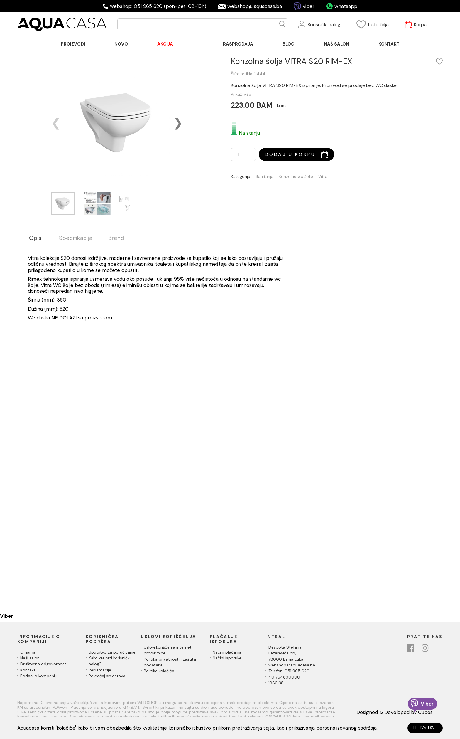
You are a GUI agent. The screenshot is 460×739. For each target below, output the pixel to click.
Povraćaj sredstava (107, 676)
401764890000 (284, 677)
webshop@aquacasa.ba (254, 6)
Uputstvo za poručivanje (112, 652)
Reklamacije (100, 670)
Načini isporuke (227, 658)
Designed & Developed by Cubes (394, 712)
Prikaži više (241, 94)
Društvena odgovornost (43, 663)
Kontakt (27, 670)
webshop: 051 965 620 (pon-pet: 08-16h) (158, 6)
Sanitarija (264, 176)
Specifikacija (75, 238)
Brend (116, 238)
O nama (27, 652)
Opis (35, 238)
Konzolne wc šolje (296, 176)
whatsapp (345, 6)
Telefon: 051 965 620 (289, 671)
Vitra (322, 176)
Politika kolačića (159, 671)
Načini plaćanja (227, 652)
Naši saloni (30, 658)
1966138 (276, 683)
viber (308, 6)
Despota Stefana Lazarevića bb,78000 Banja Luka (285, 653)
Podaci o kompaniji (38, 676)
